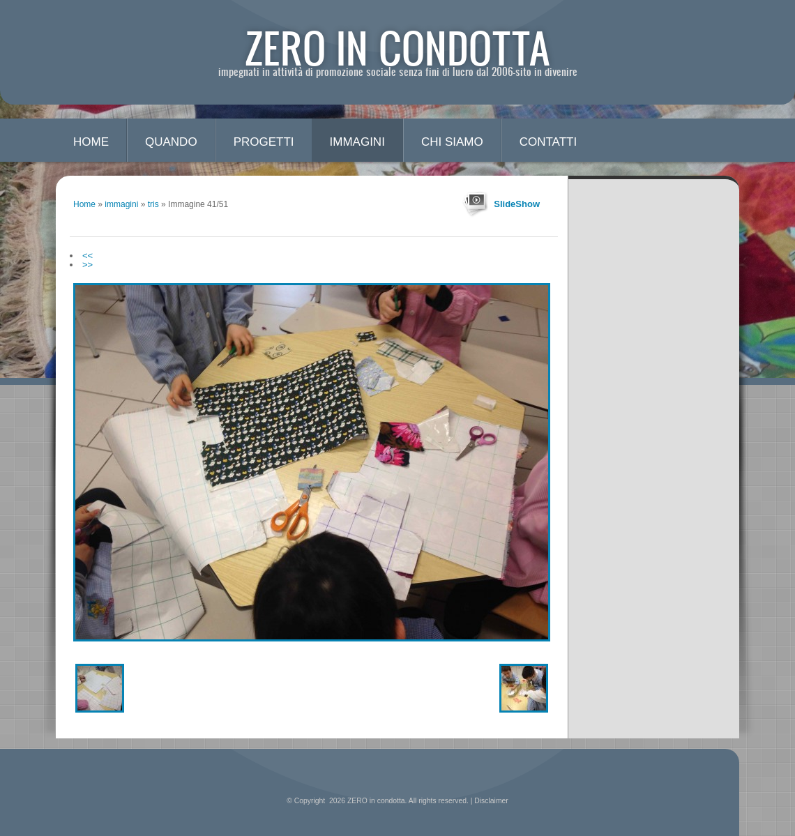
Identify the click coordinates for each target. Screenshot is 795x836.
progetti (264, 142)
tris (153, 204)
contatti (548, 142)
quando (171, 142)
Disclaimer (491, 801)
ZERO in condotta (398, 47)
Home (91, 142)
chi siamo (452, 142)
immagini (357, 142)
